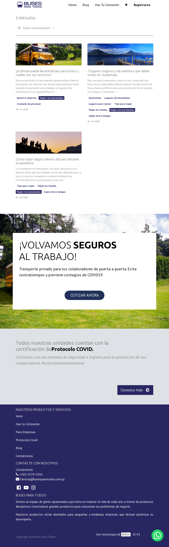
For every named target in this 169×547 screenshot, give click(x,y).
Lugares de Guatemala (117, 97)
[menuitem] (72, 5)
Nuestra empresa (26, 97)
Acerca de (54, 495)
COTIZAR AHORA (84, 295)
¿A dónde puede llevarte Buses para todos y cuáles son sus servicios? (47, 73)
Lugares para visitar (100, 103)
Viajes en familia (98, 109)
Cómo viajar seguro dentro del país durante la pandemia (47, 161)
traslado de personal (29, 103)
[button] (126, 5)
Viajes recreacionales (51, 97)
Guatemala (95, 97)
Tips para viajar (123, 103)
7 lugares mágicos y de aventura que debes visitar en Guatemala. (118, 73)
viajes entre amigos (100, 115)
